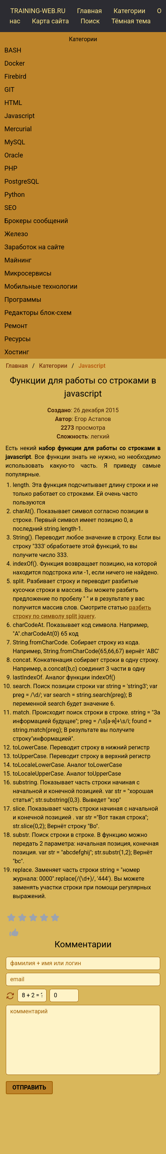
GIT (9, 89)
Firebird (15, 76)
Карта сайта (50, 21)
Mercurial (18, 129)
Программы (22, 299)
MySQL (14, 142)
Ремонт (15, 326)
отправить (29, 1087)
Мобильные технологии (41, 286)
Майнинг (18, 260)
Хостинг (16, 352)
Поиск (90, 21)
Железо (16, 234)
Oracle (13, 155)
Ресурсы (17, 339)
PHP (10, 168)
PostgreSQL (21, 181)
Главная (89, 11)
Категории (129, 11)
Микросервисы (27, 273)
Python (14, 194)
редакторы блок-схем (38, 312)
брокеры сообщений (36, 221)
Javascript (19, 116)
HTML (13, 102)
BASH (12, 50)
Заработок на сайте (34, 247)
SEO (10, 207)
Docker (14, 63)
